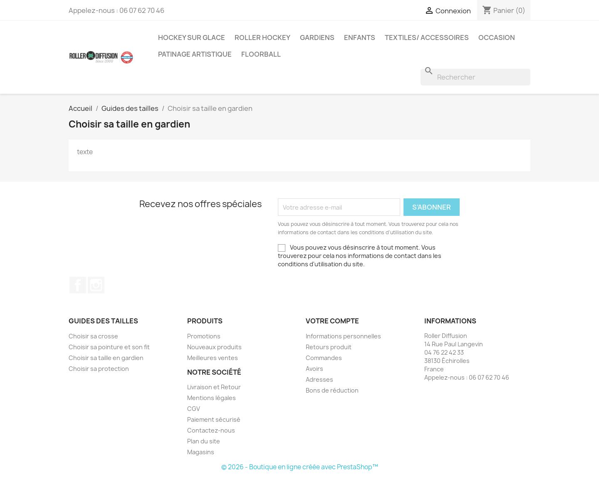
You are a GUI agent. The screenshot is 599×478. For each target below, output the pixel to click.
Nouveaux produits (214, 347)
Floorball (261, 54)
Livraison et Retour (214, 387)
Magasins (200, 452)
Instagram (96, 285)
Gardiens (317, 37)
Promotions (203, 336)
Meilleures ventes (212, 358)
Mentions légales (211, 398)
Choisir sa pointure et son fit (109, 347)
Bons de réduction (332, 390)
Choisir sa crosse (93, 336)
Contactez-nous (211, 430)
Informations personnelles (343, 336)
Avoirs (314, 369)
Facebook (77, 285)
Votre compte (332, 320)
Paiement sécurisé (213, 419)
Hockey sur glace (191, 37)
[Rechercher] (475, 77)
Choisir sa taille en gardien (106, 358)
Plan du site (203, 441)
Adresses (319, 379)
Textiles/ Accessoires (427, 37)
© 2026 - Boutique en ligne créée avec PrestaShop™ (299, 467)
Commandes (324, 358)
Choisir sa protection (99, 369)
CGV (193, 409)
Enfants (359, 37)
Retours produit (328, 347)
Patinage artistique (195, 54)
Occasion (496, 37)
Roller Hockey (262, 37)
